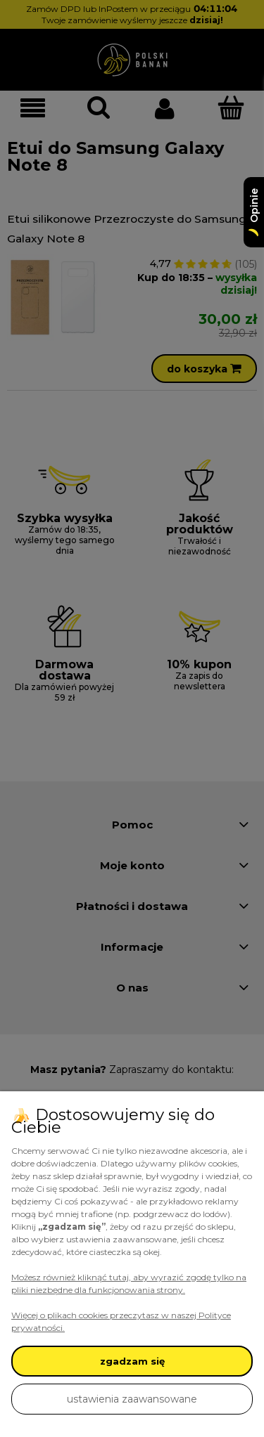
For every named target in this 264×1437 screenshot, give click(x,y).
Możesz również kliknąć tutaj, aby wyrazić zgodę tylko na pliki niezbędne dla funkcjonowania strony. (128, 1283)
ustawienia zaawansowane (132, 1399)
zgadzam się (132, 1361)
